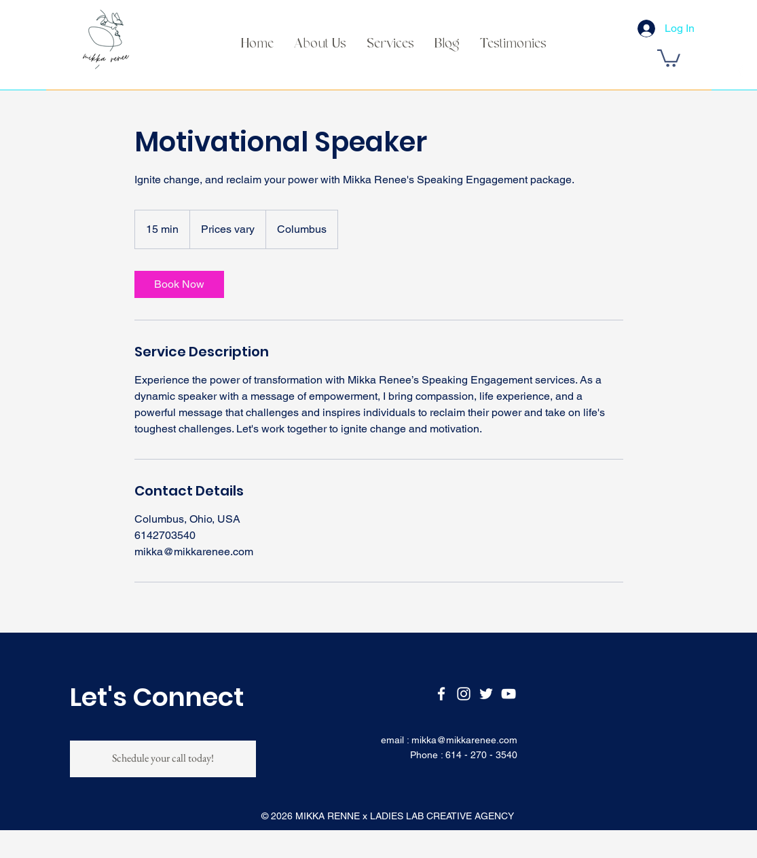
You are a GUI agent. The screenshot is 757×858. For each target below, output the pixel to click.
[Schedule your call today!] (163, 759)
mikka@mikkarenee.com (464, 739)
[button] (668, 57)
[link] (179, 284)
